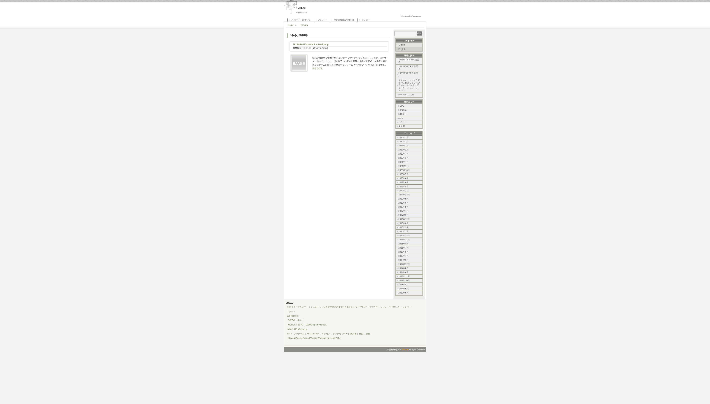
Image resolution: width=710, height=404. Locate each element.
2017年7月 (403, 211)
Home (291, 25)
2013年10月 (404, 280)
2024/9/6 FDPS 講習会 (408, 67)
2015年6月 (403, 252)
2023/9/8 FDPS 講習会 (408, 74)
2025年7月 (403, 137)
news (400, 118)
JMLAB (405, 349)
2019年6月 (403, 182)
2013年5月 (403, 293)
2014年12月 (404, 264)
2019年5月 (403, 186)
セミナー (366, 20)
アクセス (326, 333)
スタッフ (291, 311)
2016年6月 (403, 223)
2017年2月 (403, 215)
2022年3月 (403, 158)
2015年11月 (404, 239)
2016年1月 (403, 231)
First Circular (313, 333)
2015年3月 (403, 260)
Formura (304, 25)
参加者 (353, 333)
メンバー (322, 20)
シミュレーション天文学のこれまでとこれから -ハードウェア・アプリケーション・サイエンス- (409, 85)
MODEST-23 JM (406, 94)
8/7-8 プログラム (295, 333)
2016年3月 (403, 227)
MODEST (403, 114)
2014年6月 (403, 272)
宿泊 (361, 333)
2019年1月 (403, 190)
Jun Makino (292, 316)
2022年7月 (403, 154)
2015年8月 (403, 244)
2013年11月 (404, 276)
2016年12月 (404, 219)
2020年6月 (403, 178)
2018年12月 (404, 194)
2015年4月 (403, 256)
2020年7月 (403, 174)
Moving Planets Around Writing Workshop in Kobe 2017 (314, 338)
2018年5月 (403, 207)
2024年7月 (403, 141)
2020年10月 (404, 170)
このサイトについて (301, 20)
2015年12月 (404, 235)
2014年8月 (403, 268)
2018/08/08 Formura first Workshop (311, 44)
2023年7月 (403, 145)
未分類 (401, 126)
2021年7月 (403, 162)
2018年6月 (403, 203)
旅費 (368, 333)
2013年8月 (403, 284)
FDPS (401, 106)
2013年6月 (403, 288)
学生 (299, 320)
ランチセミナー (340, 333)
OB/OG (291, 320)
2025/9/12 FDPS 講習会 (408, 61)
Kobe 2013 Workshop (297, 329)
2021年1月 (403, 166)
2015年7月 (403, 248)
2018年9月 (403, 199)
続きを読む (317, 68)
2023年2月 (403, 150)
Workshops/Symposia (344, 20)
